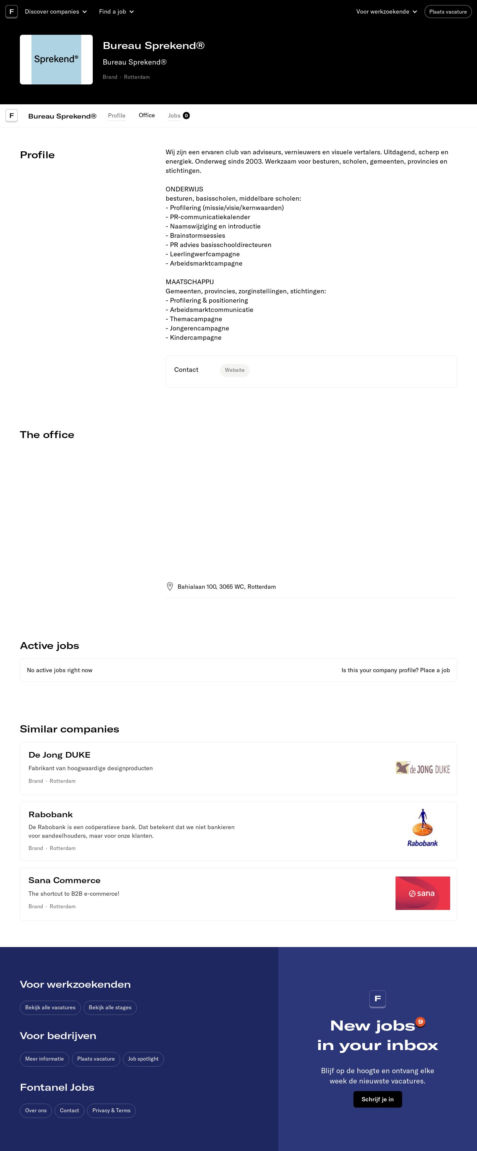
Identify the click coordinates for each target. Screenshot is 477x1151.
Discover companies (52, 11)
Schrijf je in (378, 1099)
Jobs (174, 115)
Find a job (112, 11)
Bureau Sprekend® (62, 116)
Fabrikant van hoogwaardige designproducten (90, 768)
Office (147, 115)
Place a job (435, 670)
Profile (117, 115)
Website (235, 370)
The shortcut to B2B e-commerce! (74, 893)
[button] (57, 11)
